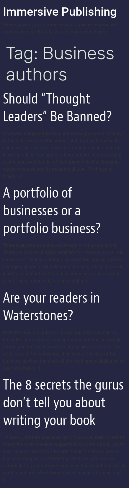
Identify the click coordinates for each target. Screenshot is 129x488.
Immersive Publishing (60, 12)
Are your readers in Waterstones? (51, 306)
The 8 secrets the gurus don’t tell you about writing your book (63, 402)
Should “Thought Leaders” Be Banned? (57, 107)
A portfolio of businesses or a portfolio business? (52, 210)
